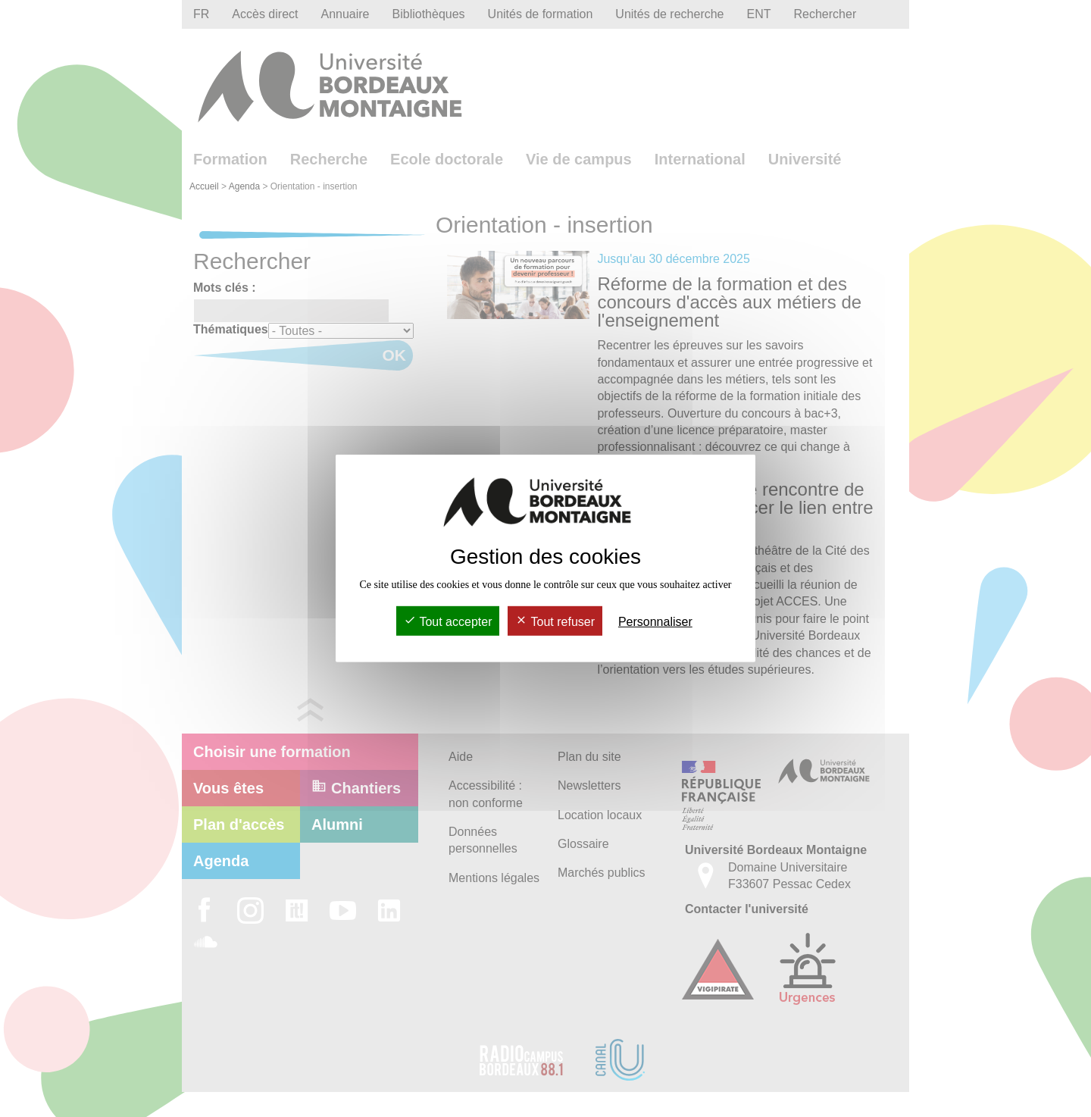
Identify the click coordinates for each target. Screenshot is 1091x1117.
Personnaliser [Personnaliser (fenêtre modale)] (655, 621)
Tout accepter (448, 621)
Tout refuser (555, 621)
